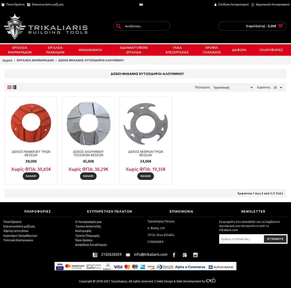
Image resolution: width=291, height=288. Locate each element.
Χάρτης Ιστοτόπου (15, 230)
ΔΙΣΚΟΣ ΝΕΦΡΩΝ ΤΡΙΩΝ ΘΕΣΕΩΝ (145, 153)
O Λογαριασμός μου (88, 221)
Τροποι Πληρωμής (87, 235)
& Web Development (187, 281)
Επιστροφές (83, 230)
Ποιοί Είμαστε (12, 221)
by (208, 281)
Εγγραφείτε (275, 239)
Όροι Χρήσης (84, 240)
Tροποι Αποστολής (88, 226)
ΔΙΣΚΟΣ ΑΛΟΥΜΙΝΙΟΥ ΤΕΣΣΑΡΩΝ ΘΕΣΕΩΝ (88, 153)
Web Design (165, 281)
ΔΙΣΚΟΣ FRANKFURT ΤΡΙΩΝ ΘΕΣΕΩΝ (31, 153)
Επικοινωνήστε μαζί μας (19, 226)
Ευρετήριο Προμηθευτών (20, 235)
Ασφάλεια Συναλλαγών (91, 244)
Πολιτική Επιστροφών (18, 240)
